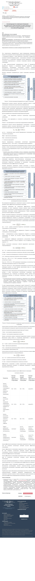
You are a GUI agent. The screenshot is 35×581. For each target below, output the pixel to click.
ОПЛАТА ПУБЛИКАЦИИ (9, 504)
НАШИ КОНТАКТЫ (5, 521)
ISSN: (3, 6)
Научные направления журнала (24, 507)
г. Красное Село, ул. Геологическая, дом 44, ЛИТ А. (9, 524)
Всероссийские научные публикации (8, 519)
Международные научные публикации (8, 517)
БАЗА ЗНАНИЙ (4, 513)
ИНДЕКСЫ (9, 506)
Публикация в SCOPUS (6, 10)
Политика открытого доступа (23, 505)
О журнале (20, 502)
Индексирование (22, 504)
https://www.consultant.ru (22, 480)
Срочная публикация (14, 10)
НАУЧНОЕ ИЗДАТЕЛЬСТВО (22, 501)
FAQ (4, 520)
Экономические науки (28, 493)
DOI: (3, 8)
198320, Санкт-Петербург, (8, 522)
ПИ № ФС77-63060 (16, 4)
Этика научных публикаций (23, 503)
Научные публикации (22, 506)
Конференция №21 (28, 496)
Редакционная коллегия (23, 508)
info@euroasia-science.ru (8, 525)
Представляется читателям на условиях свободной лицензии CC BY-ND (16, 47)
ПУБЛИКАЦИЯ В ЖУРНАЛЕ (22, 509)
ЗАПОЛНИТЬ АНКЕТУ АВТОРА (9, 505)
